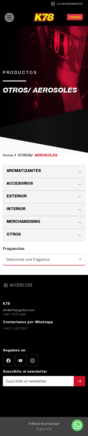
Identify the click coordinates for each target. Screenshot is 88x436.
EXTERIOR (17, 197)
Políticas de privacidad (44, 424)
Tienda (75, 17)
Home (8, 155)
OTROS (14, 235)
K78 (6, 304)
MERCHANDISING (23, 222)
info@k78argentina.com (18, 310)
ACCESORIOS (20, 184)
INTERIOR (16, 209)
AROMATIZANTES (24, 171)
